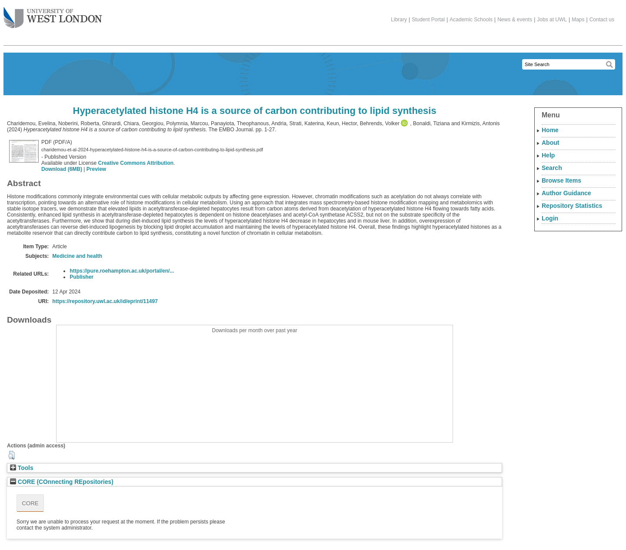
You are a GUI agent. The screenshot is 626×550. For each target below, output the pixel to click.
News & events (514, 20)
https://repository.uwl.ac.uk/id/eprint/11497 (105, 301)
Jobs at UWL (552, 20)
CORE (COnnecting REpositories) (61, 482)
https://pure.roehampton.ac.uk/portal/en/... (122, 271)
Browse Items (561, 180)
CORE (30, 503)
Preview (96, 169)
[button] (11, 455)
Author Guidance (566, 193)
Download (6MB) (61, 169)
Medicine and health (77, 256)
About (550, 142)
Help (548, 155)
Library (399, 20)
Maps (578, 20)
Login (550, 218)
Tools (21, 468)
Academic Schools (471, 20)
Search (552, 167)
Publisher (81, 277)
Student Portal (428, 20)
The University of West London (52, 14)
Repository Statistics (572, 205)
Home (550, 130)
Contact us (601, 20)
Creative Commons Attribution (136, 163)
